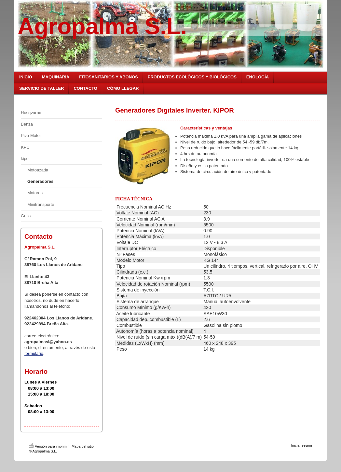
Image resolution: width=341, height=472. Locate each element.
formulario (33, 353)
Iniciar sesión (301, 445)
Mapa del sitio (83, 446)
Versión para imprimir (49, 446)
